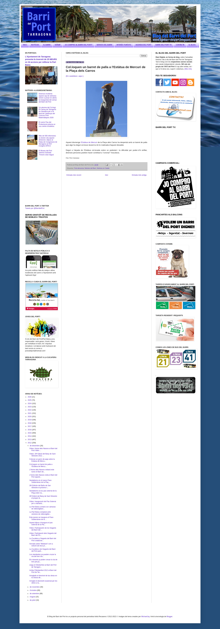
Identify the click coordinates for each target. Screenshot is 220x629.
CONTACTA (180, 45)
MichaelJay (145, 617)
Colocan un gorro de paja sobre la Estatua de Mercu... (42, 460)
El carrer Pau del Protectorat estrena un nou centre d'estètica (47, 124)
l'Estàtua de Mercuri (88, 142)
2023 (30, 407)
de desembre (35, 446)
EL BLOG (192, 45)
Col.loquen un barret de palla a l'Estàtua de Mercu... (40, 465)
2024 (30, 403)
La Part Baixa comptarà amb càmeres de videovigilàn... (40, 513)
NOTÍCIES (35, 45)
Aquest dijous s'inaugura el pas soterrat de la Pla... (41, 524)
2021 (30, 413)
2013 (30, 439)
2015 (30, 433)
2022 (30, 410)
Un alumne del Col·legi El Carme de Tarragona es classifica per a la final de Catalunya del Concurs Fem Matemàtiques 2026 (47, 113)
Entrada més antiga (139, 175)
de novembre (35, 587)
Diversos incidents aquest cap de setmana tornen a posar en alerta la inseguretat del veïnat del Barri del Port (48, 98)
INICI (25, 45)
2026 (30, 397)
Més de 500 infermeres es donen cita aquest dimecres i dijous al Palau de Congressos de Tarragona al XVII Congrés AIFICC (48, 141)
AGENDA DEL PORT (143, 45)
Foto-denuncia (79, 168)
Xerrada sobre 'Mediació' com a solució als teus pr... (41, 545)
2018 (30, 423)
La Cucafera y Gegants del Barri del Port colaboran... (42, 539)
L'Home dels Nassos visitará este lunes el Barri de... (41, 471)
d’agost (33, 597)
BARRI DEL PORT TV (163, 45)
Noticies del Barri (90, 168)
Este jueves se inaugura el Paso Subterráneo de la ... (41, 518)
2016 (30, 430)
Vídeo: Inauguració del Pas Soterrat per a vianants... (42, 502)
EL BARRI (47, 45)
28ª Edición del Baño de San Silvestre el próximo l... (40, 486)
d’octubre (33, 590)
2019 (30, 420)
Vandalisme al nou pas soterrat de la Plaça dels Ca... (43, 492)
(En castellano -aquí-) (74, 76)
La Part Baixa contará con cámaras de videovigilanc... (42, 508)
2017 (30, 426)
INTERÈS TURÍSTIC (123, 45)
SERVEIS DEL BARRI (104, 45)
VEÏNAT (57, 45)
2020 (30, 417)
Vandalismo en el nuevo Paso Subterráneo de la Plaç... (40, 481)
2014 (30, 436)
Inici (106, 175)
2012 (30, 443)
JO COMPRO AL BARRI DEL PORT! (78, 45)
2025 (30, 400)
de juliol (33, 600)
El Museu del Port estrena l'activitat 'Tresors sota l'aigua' (46, 153)
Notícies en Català (103, 168)
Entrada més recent (74, 175)
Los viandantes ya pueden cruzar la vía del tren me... (42, 555)
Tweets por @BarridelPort (34, 208)
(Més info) (188, 69)
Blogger (169, 617)
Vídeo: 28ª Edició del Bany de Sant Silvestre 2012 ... (42, 455)
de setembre (35, 594)
